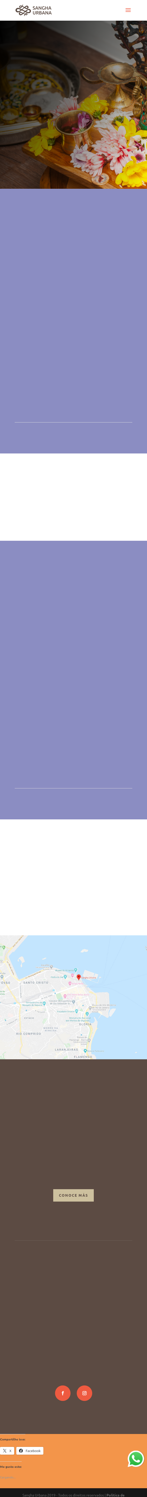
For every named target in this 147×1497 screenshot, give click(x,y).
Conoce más (73, 1195)
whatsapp (135, 1453)
